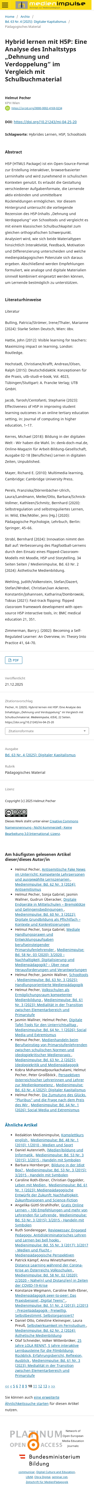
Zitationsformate (21, 731)
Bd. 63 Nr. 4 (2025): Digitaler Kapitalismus (35, 21)
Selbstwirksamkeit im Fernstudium (56, 1325)
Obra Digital (42, 1477)
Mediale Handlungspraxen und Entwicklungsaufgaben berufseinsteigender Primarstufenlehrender (47, 939)
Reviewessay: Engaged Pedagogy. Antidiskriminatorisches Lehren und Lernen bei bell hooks (50, 1235)
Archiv (25, 16)
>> (53, 1386)
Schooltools (78, 974)
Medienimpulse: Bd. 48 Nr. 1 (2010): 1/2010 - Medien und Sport (47, 1142)
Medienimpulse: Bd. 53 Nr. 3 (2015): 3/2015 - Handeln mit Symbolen (49, 1157)
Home (9, 16)
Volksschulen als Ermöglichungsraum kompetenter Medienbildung (43, 994)
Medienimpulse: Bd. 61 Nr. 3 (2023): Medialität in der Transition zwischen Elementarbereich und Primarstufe (49, 1007)
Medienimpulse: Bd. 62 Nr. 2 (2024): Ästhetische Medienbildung (45, 1333)
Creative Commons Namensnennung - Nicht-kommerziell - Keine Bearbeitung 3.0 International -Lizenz (41, 827)
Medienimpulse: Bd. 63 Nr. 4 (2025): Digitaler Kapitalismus (50, 1087)
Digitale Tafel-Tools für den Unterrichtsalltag (48, 1022)
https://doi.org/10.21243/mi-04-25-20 (45, 121)
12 (40, 1386)
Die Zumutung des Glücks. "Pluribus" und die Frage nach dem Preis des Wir (50, 1099)
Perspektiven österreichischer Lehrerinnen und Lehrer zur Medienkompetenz (49, 1079)
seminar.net (59, 1477)
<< (7, 1386)
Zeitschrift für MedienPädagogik (47, 1482)
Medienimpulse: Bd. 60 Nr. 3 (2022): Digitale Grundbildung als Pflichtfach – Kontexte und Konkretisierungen (47, 919)
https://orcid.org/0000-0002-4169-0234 (37, 108)
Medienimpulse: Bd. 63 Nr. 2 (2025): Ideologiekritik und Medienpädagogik (46, 1062)
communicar (27, 1472)
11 (35, 1386)
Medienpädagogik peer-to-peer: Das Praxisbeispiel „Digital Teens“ (45, 1298)
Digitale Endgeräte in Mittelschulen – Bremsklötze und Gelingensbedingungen (50, 904)
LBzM (29, 1477)
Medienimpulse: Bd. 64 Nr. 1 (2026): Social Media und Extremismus (50, 1032)
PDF (15, 660)
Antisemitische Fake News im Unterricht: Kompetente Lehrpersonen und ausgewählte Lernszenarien (50, 874)
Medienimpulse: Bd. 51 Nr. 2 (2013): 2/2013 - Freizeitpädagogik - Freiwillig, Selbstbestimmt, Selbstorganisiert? (51, 1310)
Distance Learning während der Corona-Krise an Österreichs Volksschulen (49, 1267)
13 (45, 1386)
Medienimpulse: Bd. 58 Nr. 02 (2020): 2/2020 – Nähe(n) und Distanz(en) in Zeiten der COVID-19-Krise (51, 1280)
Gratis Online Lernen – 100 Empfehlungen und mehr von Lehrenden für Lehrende (51, 1210)
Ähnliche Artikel (21, 1125)
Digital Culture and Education (55, 1472)
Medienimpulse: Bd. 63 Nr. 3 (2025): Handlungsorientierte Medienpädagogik (49, 982)
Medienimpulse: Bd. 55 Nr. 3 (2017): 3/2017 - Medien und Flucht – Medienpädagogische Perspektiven (51, 1250)
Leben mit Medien (31, 1185)
